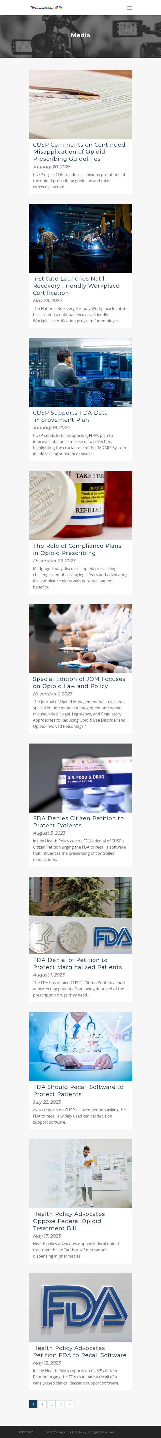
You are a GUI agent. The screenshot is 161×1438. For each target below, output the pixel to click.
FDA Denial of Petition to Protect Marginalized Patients (77, 964)
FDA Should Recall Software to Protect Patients (78, 1091)
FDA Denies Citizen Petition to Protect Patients (78, 822)
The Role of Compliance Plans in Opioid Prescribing (77, 549)
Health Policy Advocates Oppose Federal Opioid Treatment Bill (69, 1221)
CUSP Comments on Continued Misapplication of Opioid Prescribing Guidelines (79, 152)
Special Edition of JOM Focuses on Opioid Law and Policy (79, 683)
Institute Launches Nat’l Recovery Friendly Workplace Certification (76, 285)
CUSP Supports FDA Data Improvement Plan (70, 416)
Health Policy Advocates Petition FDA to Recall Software (80, 1352)
